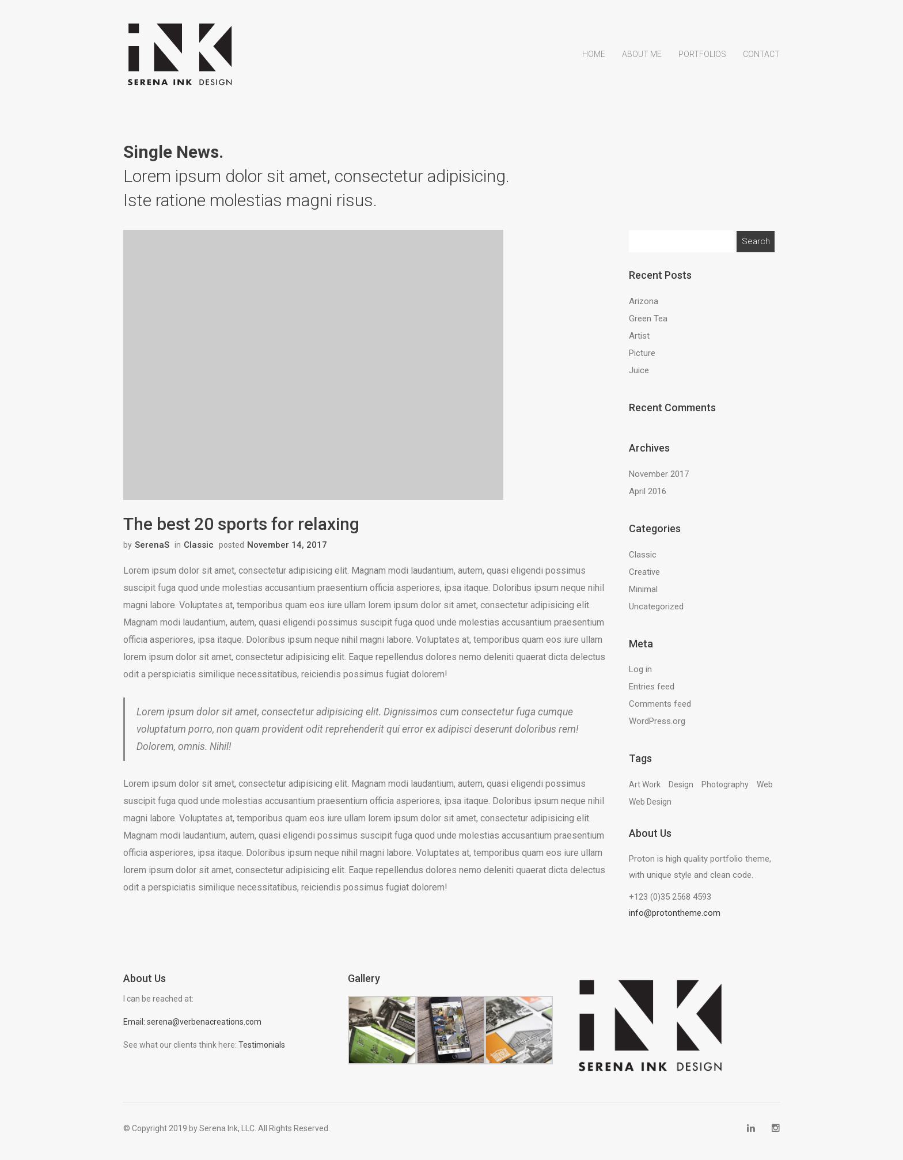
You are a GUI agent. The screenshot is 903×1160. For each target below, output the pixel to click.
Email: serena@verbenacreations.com (192, 1027)
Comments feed (660, 710)
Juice (639, 376)
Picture (642, 359)
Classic (199, 552)
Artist (639, 342)
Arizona (643, 307)
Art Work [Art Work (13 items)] (645, 790)
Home (593, 70)
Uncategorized (656, 612)
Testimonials (261, 1050)
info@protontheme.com (674, 919)
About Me (642, 70)
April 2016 (647, 497)
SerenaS (152, 552)
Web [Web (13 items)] (765, 790)
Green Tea (648, 325)
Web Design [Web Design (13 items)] (650, 808)
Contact (761, 70)
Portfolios (702, 70)
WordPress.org (657, 727)
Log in (640, 675)
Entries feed (651, 693)
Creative (644, 578)
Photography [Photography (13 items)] (725, 790)
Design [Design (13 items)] (681, 790)
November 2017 (659, 480)
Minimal (643, 595)
